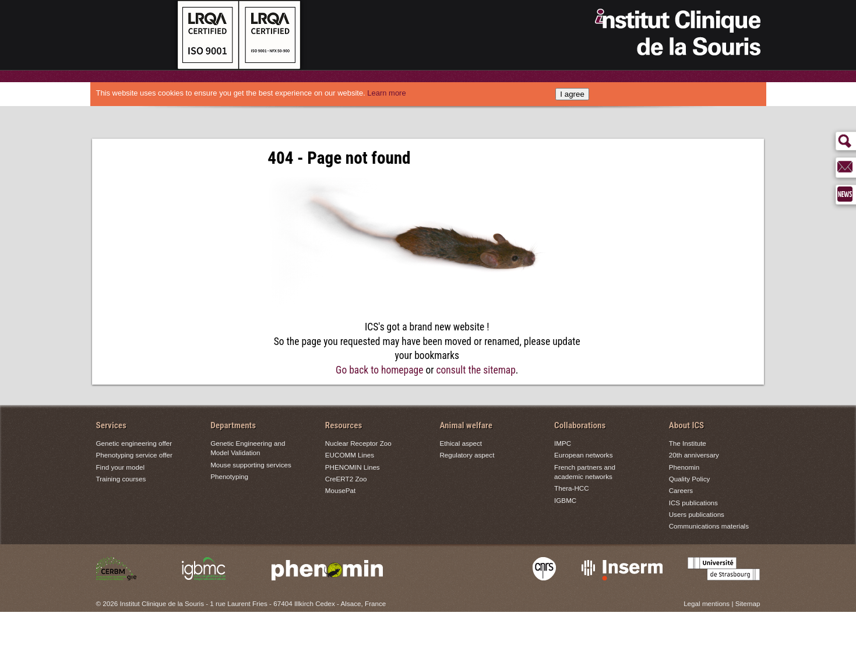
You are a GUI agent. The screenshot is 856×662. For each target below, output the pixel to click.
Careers (681, 490)
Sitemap (747, 603)
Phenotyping (229, 476)
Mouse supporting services (250, 465)
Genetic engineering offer (134, 443)
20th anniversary (694, 455)
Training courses (121, 479)
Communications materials (709, 526)
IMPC (562, 443)
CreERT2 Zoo (346, 479)
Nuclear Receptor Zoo (358, 443)
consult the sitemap (476, 370)
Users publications (696, 514)
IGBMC (565, 500)
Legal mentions (707, 603)
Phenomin (684, 467)
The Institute (687, 443)
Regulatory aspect (466, 455)
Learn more (386, 93)
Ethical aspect (460, 443)
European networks (583, 455)
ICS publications (693, 502)
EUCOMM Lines (349, 455)
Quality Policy (689, 479)
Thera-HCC (571, 488)
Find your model (120, 467)
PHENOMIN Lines (352, 467)
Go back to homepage (379, 370)
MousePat (340, 490)
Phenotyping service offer (134, 455)
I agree (572, 94)
